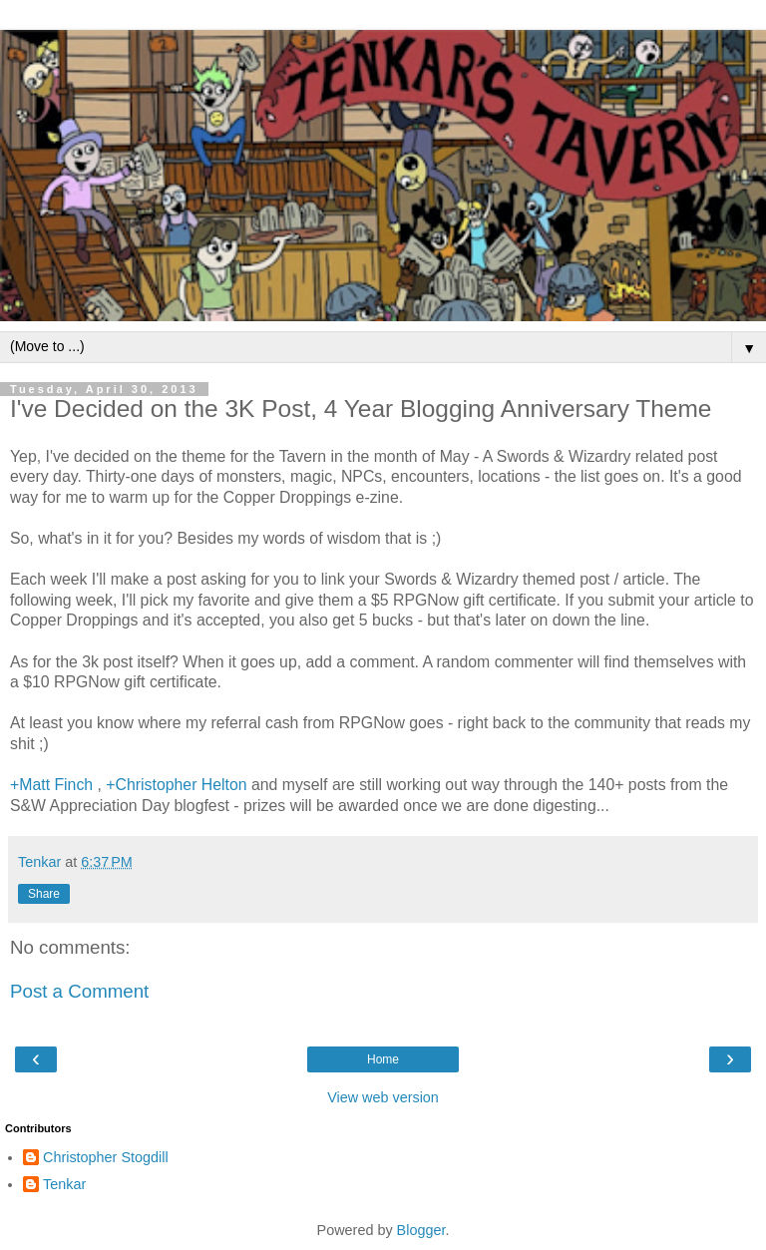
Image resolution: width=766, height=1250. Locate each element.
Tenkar (64, 1184)
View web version (383, 1097)
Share (44, 894)
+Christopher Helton (176, 784)
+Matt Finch (51, 784)
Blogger (421, 1230)
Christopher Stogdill (106, 1157)
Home (383, 1059)
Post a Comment (79, 991)
